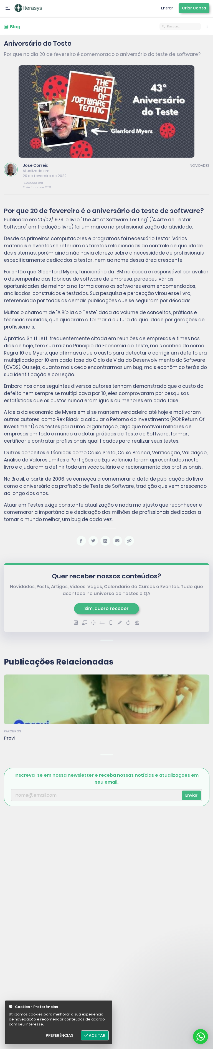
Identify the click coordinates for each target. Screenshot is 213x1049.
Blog (12, 27)
